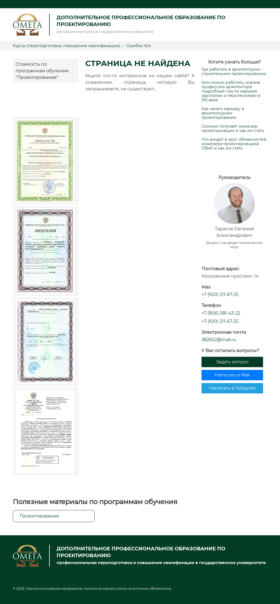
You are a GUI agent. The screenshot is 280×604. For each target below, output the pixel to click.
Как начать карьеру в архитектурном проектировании (223, 113)
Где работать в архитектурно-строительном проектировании (234, 71)
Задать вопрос (232, 361)
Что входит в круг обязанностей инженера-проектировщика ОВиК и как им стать (234, 144)
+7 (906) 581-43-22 (221, 313)
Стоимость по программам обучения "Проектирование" (42, 71)
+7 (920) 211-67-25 (220, 294)
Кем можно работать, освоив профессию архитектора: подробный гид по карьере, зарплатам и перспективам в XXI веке (231, 91)
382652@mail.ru (219, 339)
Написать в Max (232, 375)
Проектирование (39, 516)
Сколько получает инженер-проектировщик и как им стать (233, 128)
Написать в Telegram (232, 388)
